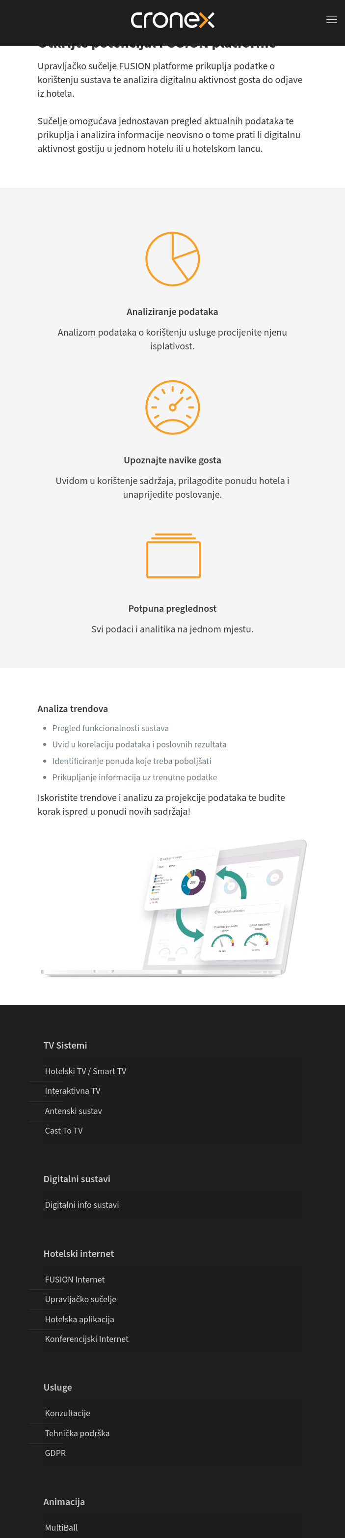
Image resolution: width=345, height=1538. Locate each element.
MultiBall (61, 1528)
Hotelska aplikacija (80, 1319)
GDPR (55, 1453)
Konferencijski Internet (87, 1339)
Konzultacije (68, 1413)
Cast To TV (64, 1131)
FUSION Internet (75, 1280)
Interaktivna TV (73, 1091)
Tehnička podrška (77, 1433)
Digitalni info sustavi (82, 1205)
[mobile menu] (331, 19)
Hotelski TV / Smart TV (86, 1071)
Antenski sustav (73, 1111)
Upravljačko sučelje (81, 1299)
